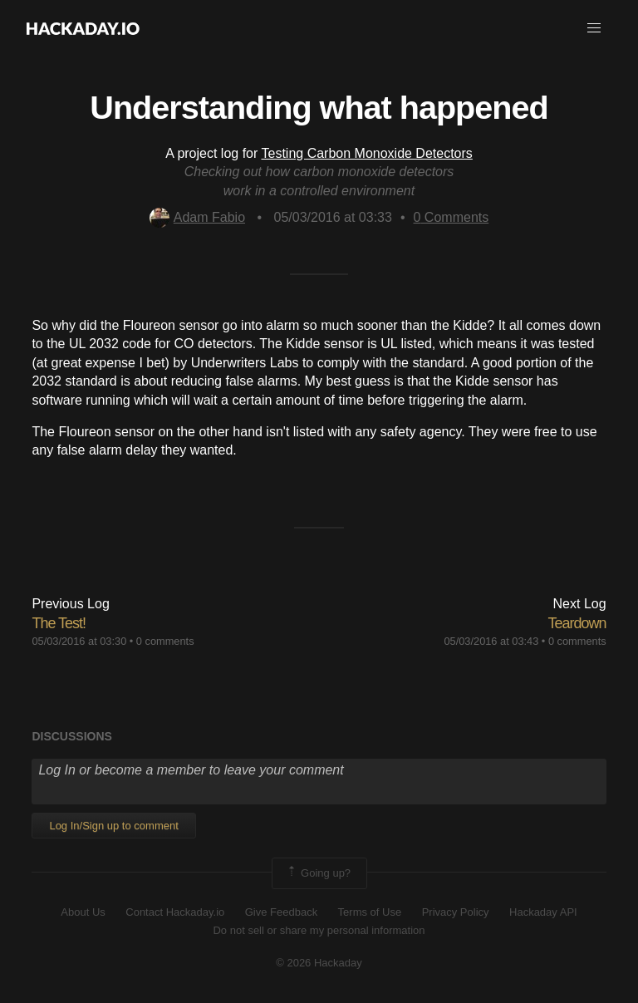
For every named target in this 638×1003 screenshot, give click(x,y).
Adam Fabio (197, 217)
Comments (451, 217)
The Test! (59, 623)
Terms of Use (370, 912)
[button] (594, 28)
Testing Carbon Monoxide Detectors (366, 153)
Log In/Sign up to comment (113, 825)
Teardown (577, 623)
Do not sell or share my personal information (319, 930)
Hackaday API (543, 912)
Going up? (318, 873)
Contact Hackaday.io (174, 912)
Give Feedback (281, 912)
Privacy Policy (455, 912)
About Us (83, 912)
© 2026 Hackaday (319, 962)
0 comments (165, 641)
